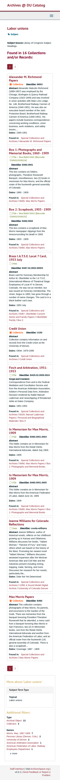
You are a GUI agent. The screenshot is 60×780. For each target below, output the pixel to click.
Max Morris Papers (21, 597)
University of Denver (17, 739)
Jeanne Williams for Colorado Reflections (29, 522)
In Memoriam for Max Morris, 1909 (28, 431)
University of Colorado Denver (33, 588)
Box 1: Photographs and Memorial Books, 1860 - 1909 (29, 151)
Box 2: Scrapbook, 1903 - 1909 (30, 209)
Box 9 (23, 421)
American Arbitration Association (23, 743)
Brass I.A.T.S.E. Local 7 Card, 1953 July (28, 258)
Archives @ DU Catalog (26, 5)
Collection (12, 723)
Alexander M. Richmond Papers (25, 78)
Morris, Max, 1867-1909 (19, 733)
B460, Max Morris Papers (32, 201)
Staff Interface (17, 769)
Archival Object (14, 720)
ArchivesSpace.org (39, 769)
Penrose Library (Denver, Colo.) (23, 736)
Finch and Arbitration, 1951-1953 (28, 369)
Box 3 (20, 320)
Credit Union (17, 329)
